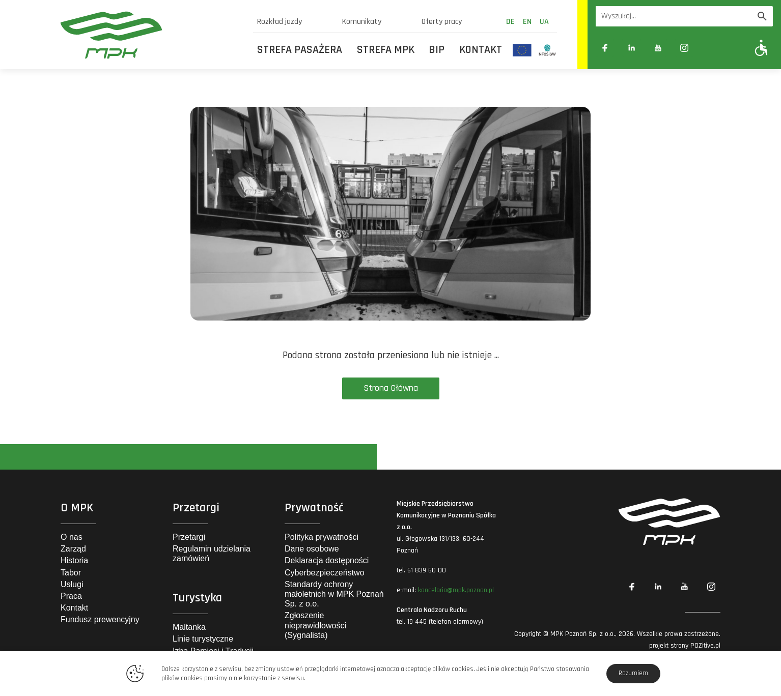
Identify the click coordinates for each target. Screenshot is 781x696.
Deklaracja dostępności (327, 560)
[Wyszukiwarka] (673, 16)
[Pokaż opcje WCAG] (761, 47)
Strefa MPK (385, 50)
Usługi (72, 584)
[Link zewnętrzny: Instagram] (684, 48)
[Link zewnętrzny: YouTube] (658, 48)
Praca (71, 596)
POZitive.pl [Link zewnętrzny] (705, 645)
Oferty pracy (442, 21)
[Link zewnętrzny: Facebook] (605, 48)
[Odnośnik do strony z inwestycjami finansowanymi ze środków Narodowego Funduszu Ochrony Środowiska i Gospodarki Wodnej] (547, 50)
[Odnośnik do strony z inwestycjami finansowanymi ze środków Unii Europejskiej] (522, 50)
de (510, 21)
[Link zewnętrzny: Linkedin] (631, 48)
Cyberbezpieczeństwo (325, 572)
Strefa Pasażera (299, 50)
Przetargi (189, 537)
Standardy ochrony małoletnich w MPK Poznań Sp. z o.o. (334, 594)
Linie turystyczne (203, 638)
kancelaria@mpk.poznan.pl (456, 590)
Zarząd (73, 548)
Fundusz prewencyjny (100, 619)
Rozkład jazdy (279, 21)
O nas (71, 537)
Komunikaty (361, 21)
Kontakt (480, 50)
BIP (436, 50)
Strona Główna (391, 388)
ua (544, 21)
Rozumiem (633, 673)
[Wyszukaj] (762, 16)
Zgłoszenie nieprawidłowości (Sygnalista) (315, 625)
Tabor (71, 572)
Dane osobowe (312, 548)
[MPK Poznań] (151, 35)
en (527, 21)
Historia (74, 560)
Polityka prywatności (321, 537)
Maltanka (189, 627)
